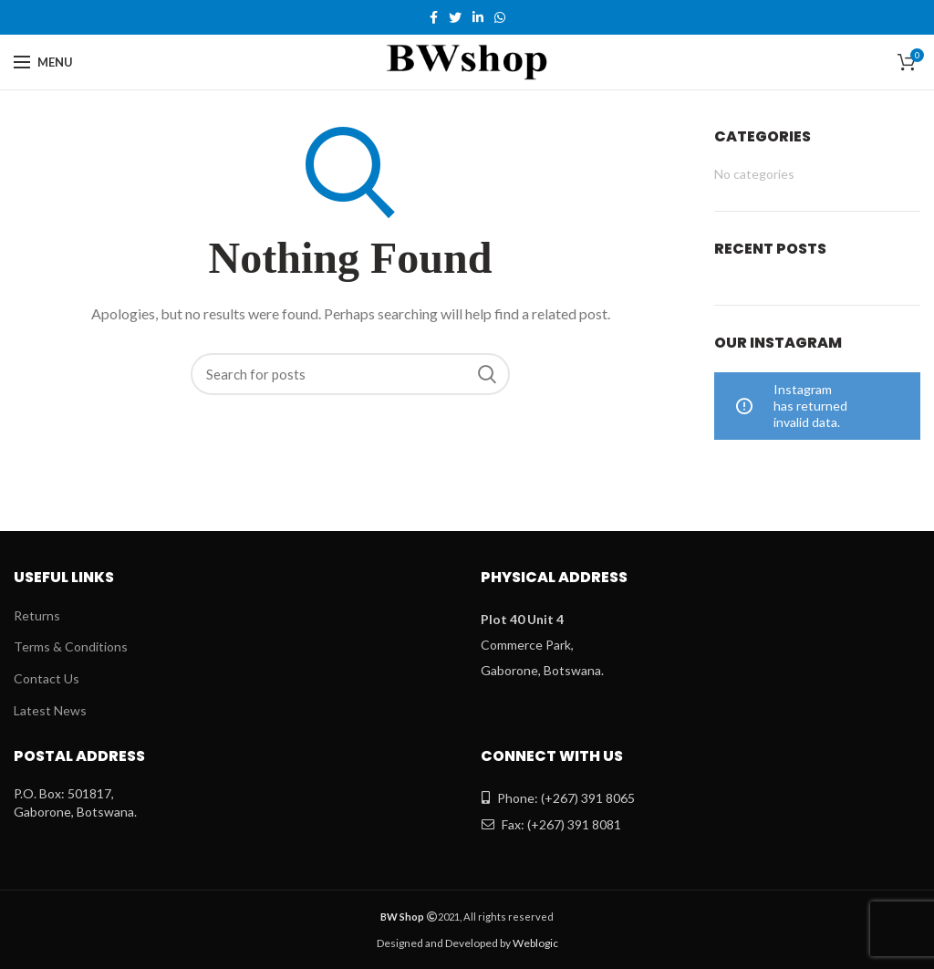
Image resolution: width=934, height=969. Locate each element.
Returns (37, 615)
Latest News (50, 710)
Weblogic (535, 943)
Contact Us (46, 678)
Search (487, 374)
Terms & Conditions (71, 646)
